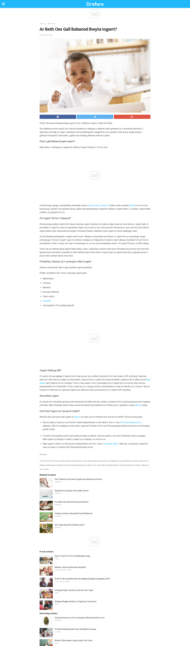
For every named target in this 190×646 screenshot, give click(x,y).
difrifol (138, 405)
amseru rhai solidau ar (98, 205)
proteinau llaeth (111, 443)
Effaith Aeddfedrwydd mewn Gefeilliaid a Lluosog (75, 629)
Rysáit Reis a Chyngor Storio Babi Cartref (72, 491)
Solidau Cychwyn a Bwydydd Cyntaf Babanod (73, 513)
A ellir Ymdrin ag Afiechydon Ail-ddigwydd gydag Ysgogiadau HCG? (82, 579)
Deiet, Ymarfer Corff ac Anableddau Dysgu (72, 556)
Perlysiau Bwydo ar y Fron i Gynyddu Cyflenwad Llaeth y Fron (80, 618)
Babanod (43, 23)
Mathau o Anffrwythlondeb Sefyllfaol (70, 567)
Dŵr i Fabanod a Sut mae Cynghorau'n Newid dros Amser (78, 479)
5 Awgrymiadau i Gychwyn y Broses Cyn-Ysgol (74, 590)
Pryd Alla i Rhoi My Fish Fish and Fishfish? (72, 502)
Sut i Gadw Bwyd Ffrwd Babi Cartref (69, 525)
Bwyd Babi (51, 23)
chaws (77, 417)
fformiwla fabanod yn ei (131, 422)
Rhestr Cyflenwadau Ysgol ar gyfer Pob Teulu (73, 640)
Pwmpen (47, 301)
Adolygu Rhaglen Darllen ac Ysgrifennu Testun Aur (76, 601)
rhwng (132, 205)
